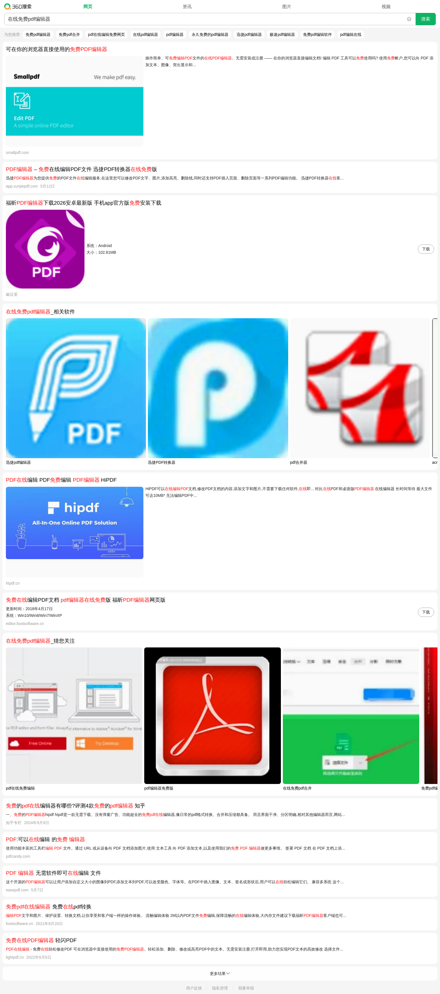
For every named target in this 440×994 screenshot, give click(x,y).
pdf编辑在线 (350, 34)
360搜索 (19, 6)
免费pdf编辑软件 (317, 34)
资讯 (187, 6)
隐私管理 (220, 988)
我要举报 (246, 988)
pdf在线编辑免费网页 (106, 34)
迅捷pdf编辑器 (249, 34)
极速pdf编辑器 (282, 34)
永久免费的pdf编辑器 (210, 34)
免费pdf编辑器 (38, 34)
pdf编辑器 (174, 34)
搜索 (425, 19)
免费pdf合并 (69, 34)
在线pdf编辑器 (145, 34)
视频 (386, 6)
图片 (286, 6)
